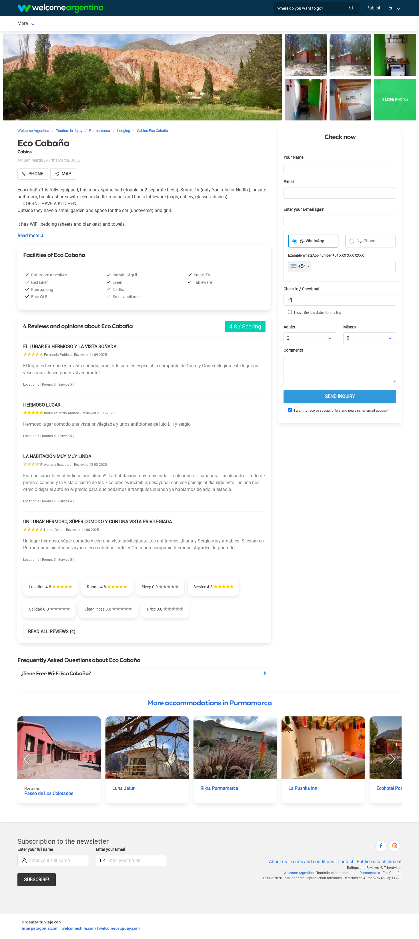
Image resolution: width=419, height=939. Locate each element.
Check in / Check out (303, 290)
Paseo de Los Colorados (49, 794)
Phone (369, 242)
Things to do (132, 24)
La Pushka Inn (302, 789)
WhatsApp (315, 242)
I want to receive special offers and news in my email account (338, 411)
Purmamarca (30, 24)
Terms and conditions (311, 862)
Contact (345, 862)
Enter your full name (36, 850)
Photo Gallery (165, 24)
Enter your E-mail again (305, 210)
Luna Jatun (123, 789)
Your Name (294, 158)
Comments (294, 351)
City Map (195, 24)
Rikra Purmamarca (219, 789)
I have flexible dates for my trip (314, 313)
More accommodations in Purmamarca (209, 704)
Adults (290, 328)
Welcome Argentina (301, 874)
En (391, 8)
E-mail (290, 183)
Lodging (62, 24)
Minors (349, 328)
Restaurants (101, 24)
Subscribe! (36, 880)
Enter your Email (111, 850)
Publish (374, 8)
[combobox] (299, 267)
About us (277, 862)
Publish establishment (379, 862)
